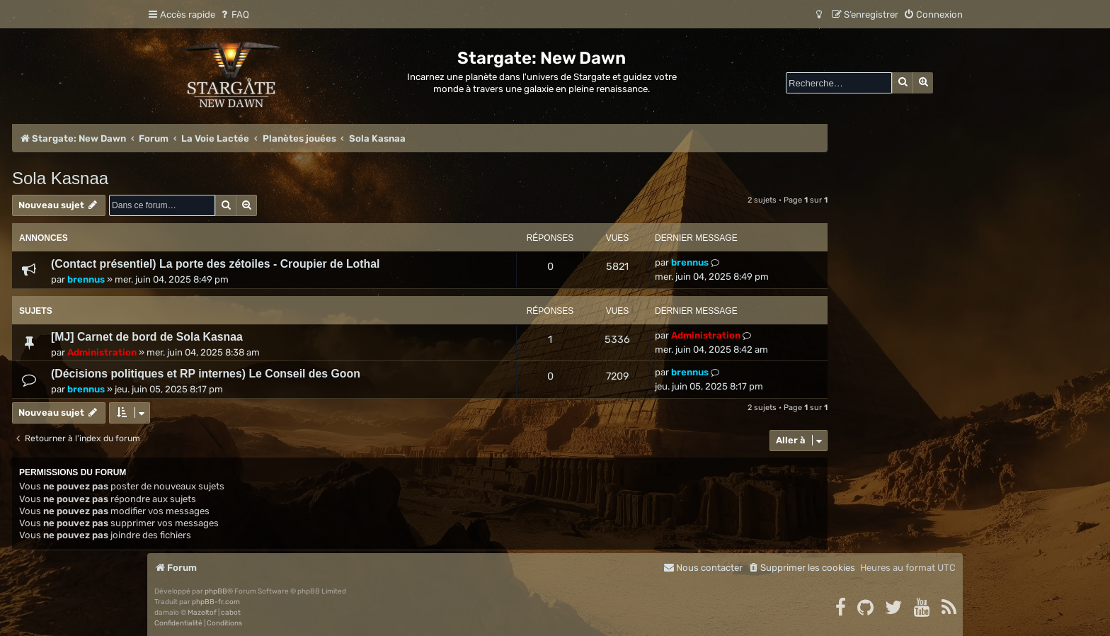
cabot (231, 612)
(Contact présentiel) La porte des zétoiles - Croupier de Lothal (215, 264)
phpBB (216, 591)
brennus (86, 279)
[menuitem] (234, 14)
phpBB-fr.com (216, 602)
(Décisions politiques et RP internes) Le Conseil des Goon (205, 374)
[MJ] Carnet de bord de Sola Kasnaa (147, 337)
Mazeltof (202, 612)
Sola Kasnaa (60, 178)
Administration (102, 352)
